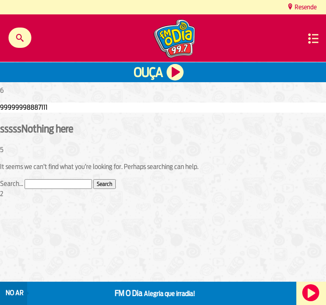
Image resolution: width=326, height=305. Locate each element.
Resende (305, 7)
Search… (11, 184)
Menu (313, 38)
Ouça (148, 72)
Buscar (19, 38)
